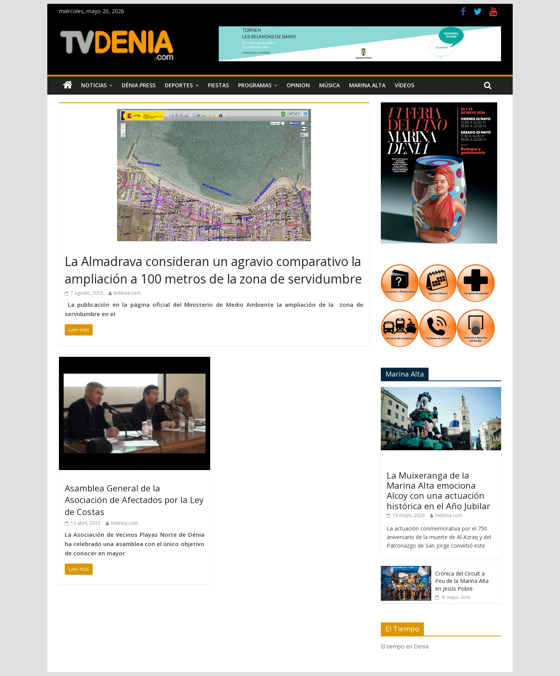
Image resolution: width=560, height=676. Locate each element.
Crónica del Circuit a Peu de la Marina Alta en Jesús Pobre (462, 581)
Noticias (94, 85)
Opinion (298, 85)
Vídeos (404, 85)
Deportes (179, 85)
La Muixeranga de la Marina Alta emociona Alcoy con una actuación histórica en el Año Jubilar (438, 490)
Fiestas (218, 85)
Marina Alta (367, 85)
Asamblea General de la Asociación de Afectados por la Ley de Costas (134, 500)
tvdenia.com (127, 293)
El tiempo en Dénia (405, 646)
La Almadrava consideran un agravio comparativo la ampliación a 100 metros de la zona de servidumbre (213, 270)
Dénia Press (139, 85)
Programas (254, 85)
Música (329, 85)
